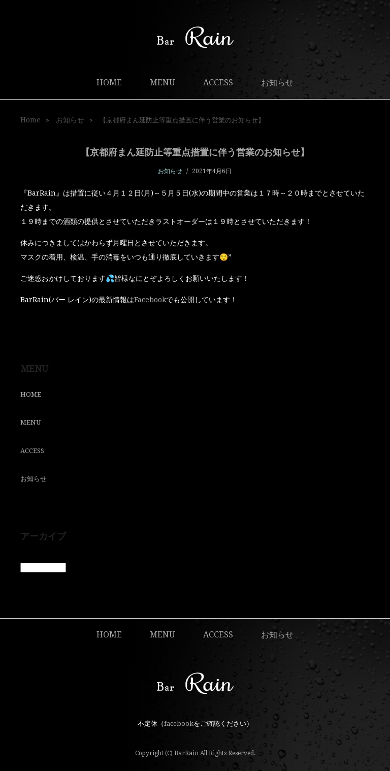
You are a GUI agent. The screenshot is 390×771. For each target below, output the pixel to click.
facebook (178, 723)
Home (30, 120)
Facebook (150, 300)
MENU (162, 82)
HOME (109, 82)
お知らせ (277, 82)
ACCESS (218, 82)
